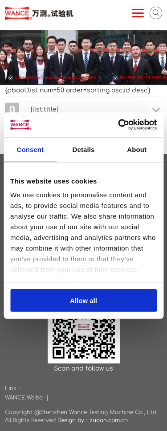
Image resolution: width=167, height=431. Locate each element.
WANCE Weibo (24, 398)
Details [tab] (84, 149)
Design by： (73, 420)
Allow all (83, 300)
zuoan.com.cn (109, 420)
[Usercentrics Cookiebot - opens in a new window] (119, 125)
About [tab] (137, 149)
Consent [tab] (30, 149)
